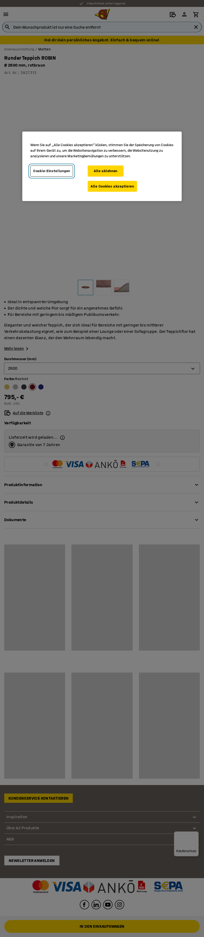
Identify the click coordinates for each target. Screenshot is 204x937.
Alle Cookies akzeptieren (112, 186)
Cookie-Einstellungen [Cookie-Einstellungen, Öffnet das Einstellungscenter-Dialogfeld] (51, 171)
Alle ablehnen (105, 171)
